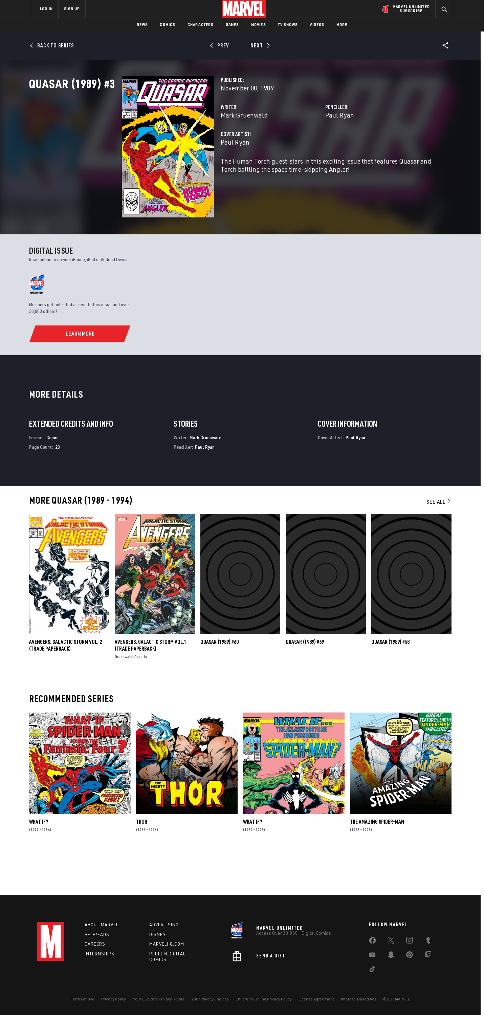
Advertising (164, 924)
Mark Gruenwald (179, 145)
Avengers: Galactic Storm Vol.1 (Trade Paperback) (150, 686)
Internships (99, 953)
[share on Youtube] (372, 956)
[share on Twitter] (391, 941)
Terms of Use (82, 998)
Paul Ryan (307, 145)
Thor (141, 862)
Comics (167, 24)
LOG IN (46, 8)
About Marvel (101, 924)
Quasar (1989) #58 (390, 682)
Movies (258, 24)
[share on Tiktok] (372, 970)
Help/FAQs (97, 934)
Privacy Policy (113, 998)
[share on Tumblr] (428, 941)
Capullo (140, 697)
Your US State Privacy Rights (158, 998)
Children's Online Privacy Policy (264, 998)
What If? (38, 862)
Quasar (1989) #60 (219, 682)
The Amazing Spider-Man (377, 862)
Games (232, 24)
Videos (317, 24)
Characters (201, 24)
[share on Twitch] (428, 956)
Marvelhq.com (166, 944)
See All (439, 542)
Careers (95, 944)
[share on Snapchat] (391, 956)
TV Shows (288, 24)
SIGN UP (72, 8)
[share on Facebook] (372, 941)
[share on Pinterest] (409, 956)
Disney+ (159, 934)
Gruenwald (124, 697)
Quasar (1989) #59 (305, 682)
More (342, 24)
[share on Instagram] (409, 941)
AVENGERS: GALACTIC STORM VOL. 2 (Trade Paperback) (65, 686)
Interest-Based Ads (358, 998)
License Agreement (316, 998)
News (142, 24)
